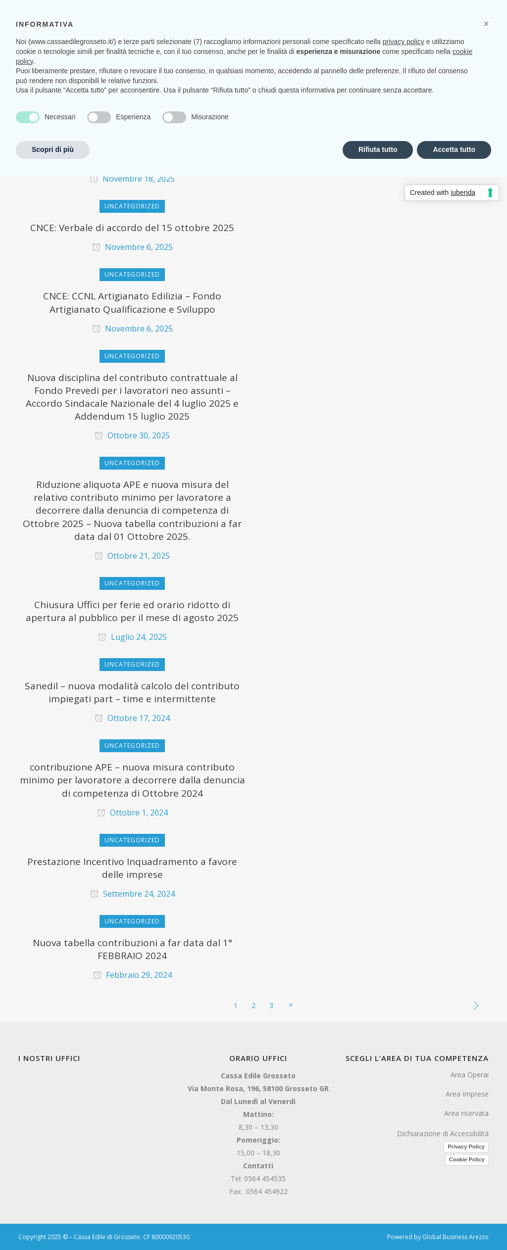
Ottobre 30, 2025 (132, 435)
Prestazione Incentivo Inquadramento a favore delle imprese (132, 868)
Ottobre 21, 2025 (132, 555)
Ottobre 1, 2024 (132, 812)
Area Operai (470, 1074)
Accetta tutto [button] (454, 149)
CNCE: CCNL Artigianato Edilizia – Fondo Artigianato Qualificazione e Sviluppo (132, 302)
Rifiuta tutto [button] (378, 149)
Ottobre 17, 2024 (132, 718)
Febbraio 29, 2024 (132, 974)
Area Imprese (467, 1094)
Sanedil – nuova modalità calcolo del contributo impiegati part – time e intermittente (132, 692)
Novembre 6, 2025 (132, 246)
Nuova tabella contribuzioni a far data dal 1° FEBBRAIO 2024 (132, 949)
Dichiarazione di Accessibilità (443, 1133)
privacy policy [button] (403, 42)
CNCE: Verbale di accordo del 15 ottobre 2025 (132, 227)
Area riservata (466, 1113)
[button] (486, 24)
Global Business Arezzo (455, 1237)
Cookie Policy (467, 1159)
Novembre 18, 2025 (132, 178)
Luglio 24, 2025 (132, 636)
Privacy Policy (466, 1147)
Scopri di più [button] (53, 149)
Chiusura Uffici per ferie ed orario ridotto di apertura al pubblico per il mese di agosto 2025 (132, 611)
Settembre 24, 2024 (132, 893)
